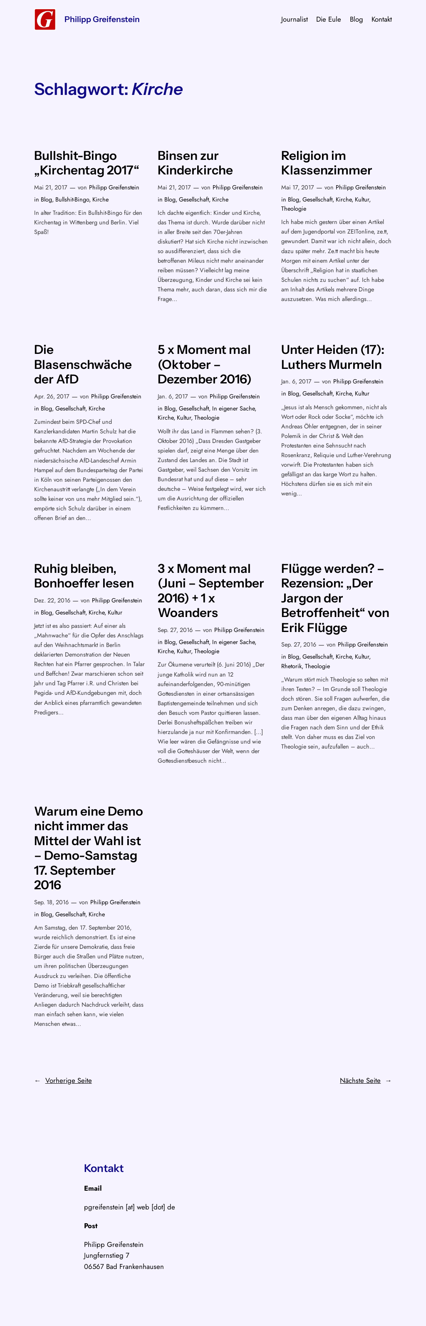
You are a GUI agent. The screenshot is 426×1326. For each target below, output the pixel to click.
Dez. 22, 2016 (52, 600)
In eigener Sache (233, 408)
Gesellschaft (194, 199)
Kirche (100, 199)
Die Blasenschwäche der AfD (83, 364)
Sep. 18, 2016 (51, 902)
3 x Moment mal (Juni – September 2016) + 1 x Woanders (211, 590)
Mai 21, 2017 (50, 187)
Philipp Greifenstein (102, 19)
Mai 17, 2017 (297, 187)
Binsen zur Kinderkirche (195, 163)
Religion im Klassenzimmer (326, 163)
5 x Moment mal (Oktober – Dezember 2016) (205, 364)
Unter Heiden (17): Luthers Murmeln (332, 357)
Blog (46, 199)
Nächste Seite (366, 1080)
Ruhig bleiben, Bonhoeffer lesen (84, 576)
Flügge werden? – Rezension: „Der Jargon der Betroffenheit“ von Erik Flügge (335, 598)
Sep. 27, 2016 (175, 630)
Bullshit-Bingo (72, 199)
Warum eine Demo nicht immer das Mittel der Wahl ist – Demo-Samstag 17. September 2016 (88, 848)
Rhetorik (291, 666)
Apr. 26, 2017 (51, 396)
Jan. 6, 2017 (173, 396)
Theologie (293, 208)
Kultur (362, 199)
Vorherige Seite (63, 1080)
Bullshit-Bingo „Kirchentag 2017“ (86, 163)
